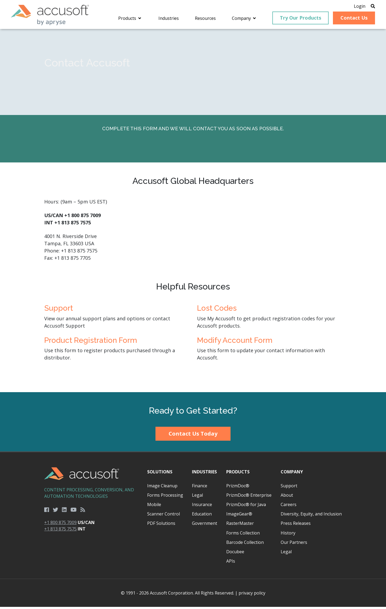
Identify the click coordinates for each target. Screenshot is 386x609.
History (288, 535)
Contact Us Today (193, 435)
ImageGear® (239, 516)
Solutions (159, 474)
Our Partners (294, 544)
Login (354, 7)
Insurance (202, 507)
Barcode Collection (245, 544)
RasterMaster (240, 525)
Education (202, 516)
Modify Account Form (234, 342)
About (287, 497)
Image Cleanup (162, 488)
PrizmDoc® (237, 488)
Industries (204, 474)
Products (238, 474)
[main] (193, 213)
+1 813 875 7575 (60, 531)
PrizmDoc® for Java (246, 507)
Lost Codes (217, 310)
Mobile (154, 507)
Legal (197, 497)
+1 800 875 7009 (60, 525)
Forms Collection (243, 535)
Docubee (235, 554)
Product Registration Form (90, 342)
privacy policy (252, 595)
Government (204, 525)
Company (292, 474)
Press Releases (296, 525)
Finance (199, 488)
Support (58, 310)
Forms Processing (165, 497)
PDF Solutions (161, 525)
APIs (230, 563)
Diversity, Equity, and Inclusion (311, 516)
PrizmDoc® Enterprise (249, 497)
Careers (288, 507)
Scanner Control (163, 516)
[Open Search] (368, 6)
